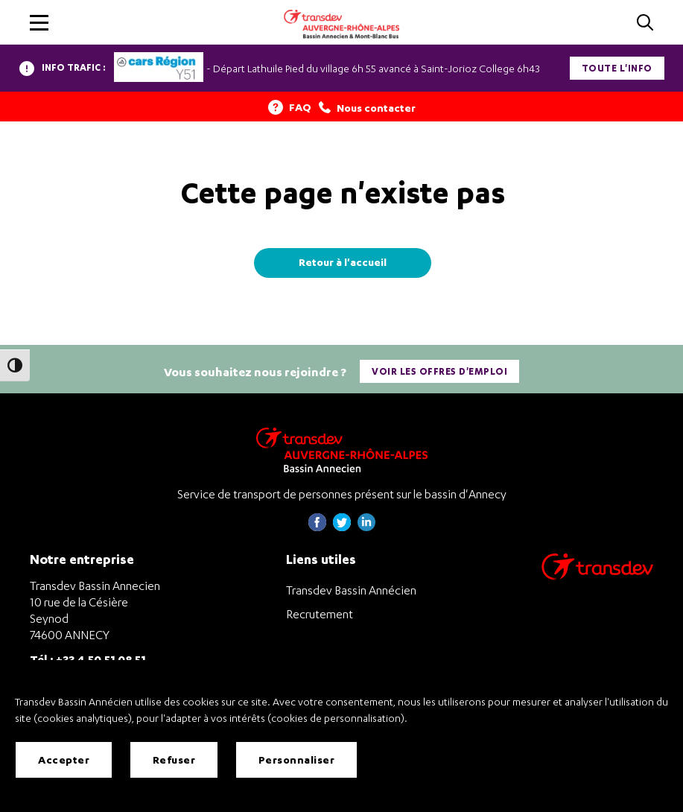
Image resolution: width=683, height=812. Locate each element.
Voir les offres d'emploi (439, 371)
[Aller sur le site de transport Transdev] (597, 576)
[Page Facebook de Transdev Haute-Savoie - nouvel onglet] (317, 527)
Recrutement (319, 614)
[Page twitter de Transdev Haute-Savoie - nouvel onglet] (342, 527)
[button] (39, 23)
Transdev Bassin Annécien (351, 590)
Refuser (174, 759)
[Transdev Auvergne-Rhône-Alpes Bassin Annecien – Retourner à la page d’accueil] (341, 449)
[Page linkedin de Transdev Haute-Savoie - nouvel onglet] (366, 527)
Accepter (63, 759)
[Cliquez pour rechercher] (645, 23)
